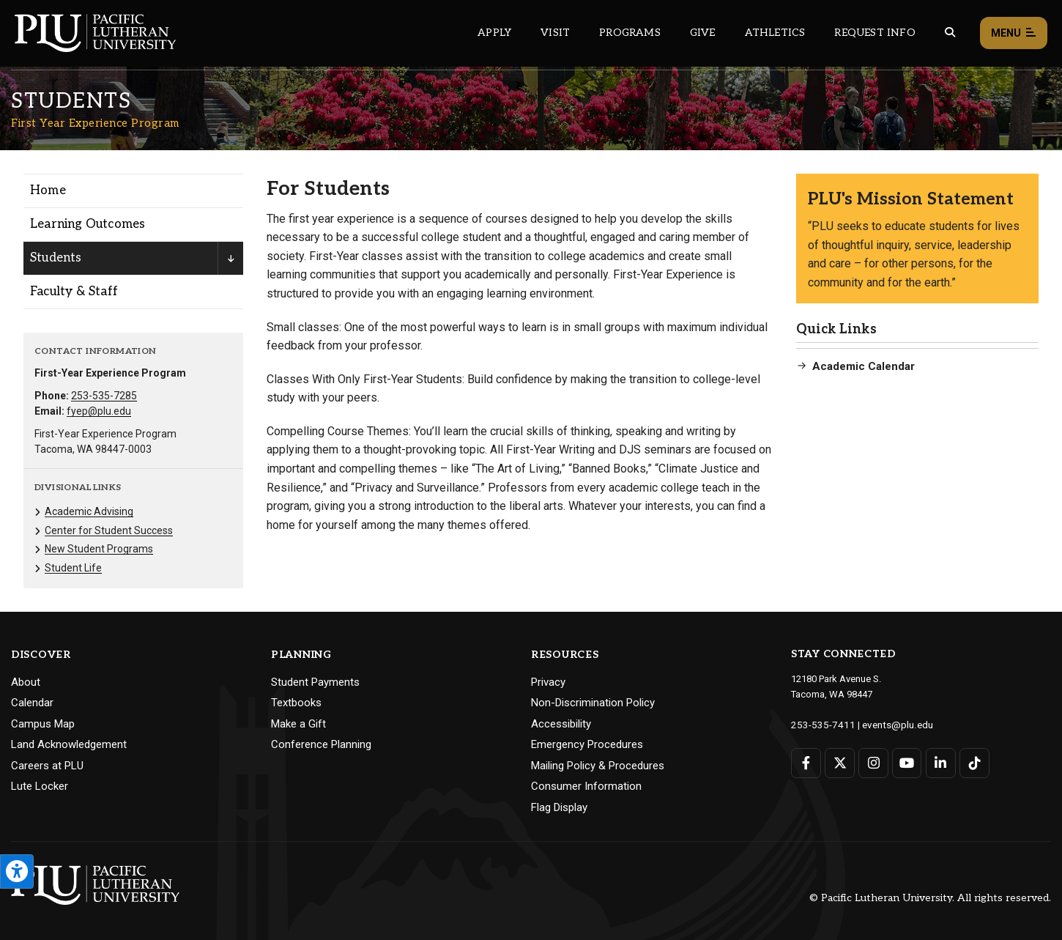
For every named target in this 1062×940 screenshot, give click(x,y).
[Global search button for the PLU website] (950, 33)
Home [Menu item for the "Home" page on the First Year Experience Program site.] (48, 190)
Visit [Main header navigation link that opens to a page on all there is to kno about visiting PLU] (555, 32)
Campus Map (43, 723)
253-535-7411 (819, 724)
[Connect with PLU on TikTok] (973, 762)
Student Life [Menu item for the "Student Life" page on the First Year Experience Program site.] (73, 568)
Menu (1013, 33)
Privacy (548, 682)
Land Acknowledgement (69, 744)
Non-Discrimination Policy (593, 702)
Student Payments (315, 682)
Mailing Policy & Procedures (597, 765)
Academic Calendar (863, 366)
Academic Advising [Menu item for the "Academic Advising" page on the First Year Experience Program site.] (89, 511)
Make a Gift (298, 723)
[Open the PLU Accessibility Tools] (17, 871)
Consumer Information (586, 786)
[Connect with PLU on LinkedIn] (939, 762)
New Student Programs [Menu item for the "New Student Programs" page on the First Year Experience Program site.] (99, 549)
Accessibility (561, 723)
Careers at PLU (47, 765)
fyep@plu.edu (99, 411)
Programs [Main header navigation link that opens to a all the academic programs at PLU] (630, 32)
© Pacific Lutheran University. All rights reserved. (930, 897)
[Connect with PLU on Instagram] (873, 762)
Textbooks (296, 702)
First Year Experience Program (95, 123)
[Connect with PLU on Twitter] (840, 762)
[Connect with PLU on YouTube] (906, 762)
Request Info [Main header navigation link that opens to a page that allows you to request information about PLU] (874, 32)
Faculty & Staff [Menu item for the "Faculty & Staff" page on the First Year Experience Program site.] (74, 291)
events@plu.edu (889, 724)
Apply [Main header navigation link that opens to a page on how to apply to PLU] (494, 32)
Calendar (32, 702)
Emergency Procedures (587, 744)
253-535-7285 (104, 395)
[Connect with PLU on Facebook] (806, 762)
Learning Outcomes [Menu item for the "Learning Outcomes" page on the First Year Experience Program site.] (87, 224)
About (25, 682)
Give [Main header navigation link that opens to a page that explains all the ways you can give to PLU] (703, 32)
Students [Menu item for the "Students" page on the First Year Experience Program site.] (56, 258)
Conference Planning (321, 744)
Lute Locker (39, 786)
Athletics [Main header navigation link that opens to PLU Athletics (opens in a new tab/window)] (775, 32)
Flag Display (559, 807)
